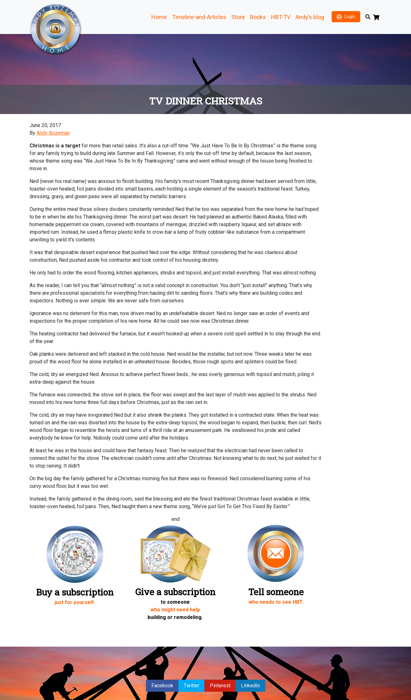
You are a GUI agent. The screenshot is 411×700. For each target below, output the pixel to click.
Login (349, 16)
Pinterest (220, 686)
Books (258, 17)
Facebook (162, 686)
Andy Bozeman (53, 133)
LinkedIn (250, 686)
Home (159, 17)
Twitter (191, 686)
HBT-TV (280, 17)
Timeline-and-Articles (199, 17)
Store (238, 17)
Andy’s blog (309, 17)
